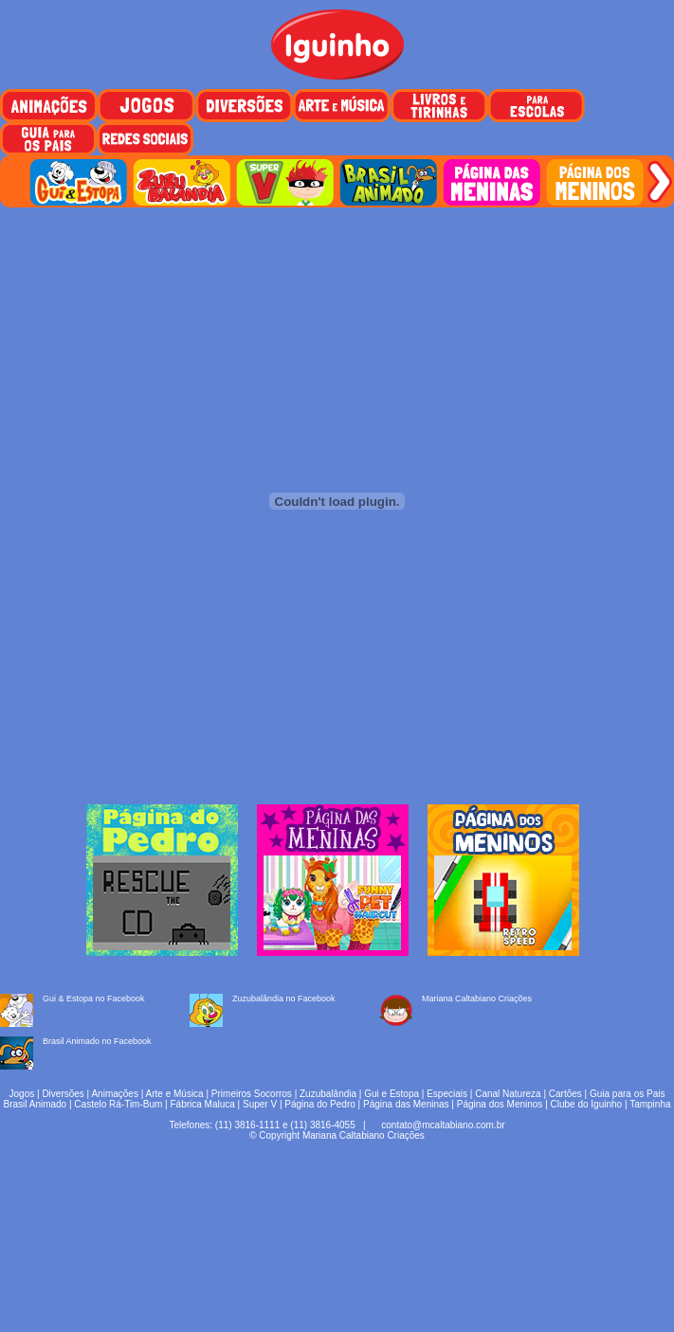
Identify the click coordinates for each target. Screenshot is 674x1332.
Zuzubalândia (328, 1094)
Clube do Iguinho (587, 1104)
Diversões (62, 1094)
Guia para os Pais (627, 1094)
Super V (260, 1104)
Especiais (447, 1094)
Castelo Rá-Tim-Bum (118, 1104)
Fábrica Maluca (202, 1104)
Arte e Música (175, 1094)
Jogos (22, 1094)
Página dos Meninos (500, 1104)
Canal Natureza (507, 1094)
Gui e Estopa (391, 1094)
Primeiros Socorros (251, 1094)
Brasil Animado (34, 1104)
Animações (114, 1094)
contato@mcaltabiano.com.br (442, 1125)
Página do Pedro (319, 1104)
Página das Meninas (406, 1104)
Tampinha (649, 1104)
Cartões (565, 1094)
